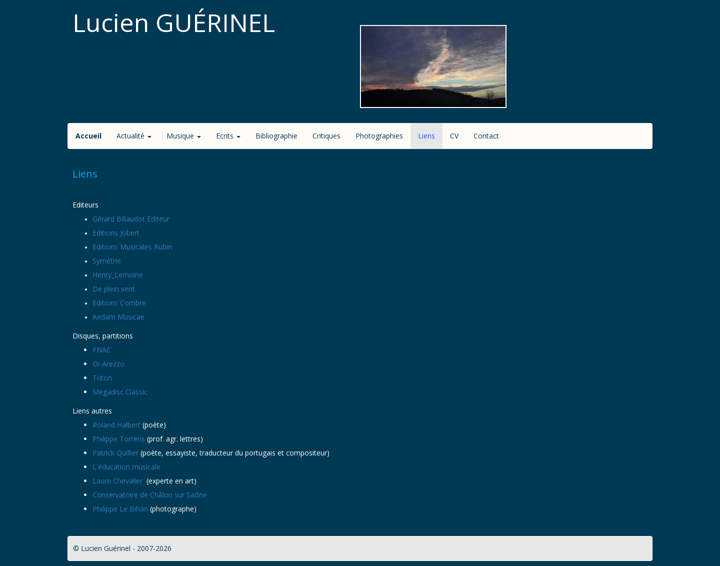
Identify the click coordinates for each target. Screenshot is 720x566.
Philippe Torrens (118, 439)
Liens (426, 135)
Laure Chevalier (118, 481)
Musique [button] (183, 135)
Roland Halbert (116, 425)
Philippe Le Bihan (120, 509)
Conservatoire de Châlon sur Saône (149, 495)
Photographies (379, 135)
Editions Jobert (116, 233)
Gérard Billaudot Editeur (131, 219)
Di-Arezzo (108, 363)
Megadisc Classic (120, 391)
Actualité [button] (134, 135)
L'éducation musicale (126, 467)
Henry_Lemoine (117, 275)
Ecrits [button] (228, 135)
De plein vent (113, 289)
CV (454, 135)
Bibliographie (277, 135)
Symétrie (106, 261)
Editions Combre (119, 303)
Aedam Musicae (118, 317)
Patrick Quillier (115, 453)
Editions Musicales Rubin (132, 247)
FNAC (101, 349)
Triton (102, 377)
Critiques (326, 135)
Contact (486, 135)
